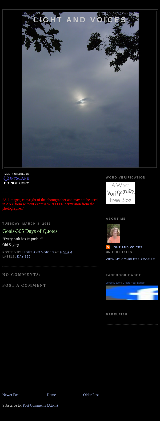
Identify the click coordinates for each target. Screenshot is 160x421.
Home (51, 395)
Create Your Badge (133, 282)
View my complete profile (130, 259)
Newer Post (11, 395)
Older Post (91, 395)
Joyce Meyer (113, 282)
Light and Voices (80, 20)
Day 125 (24, 256)
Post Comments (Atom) (40, 405)
